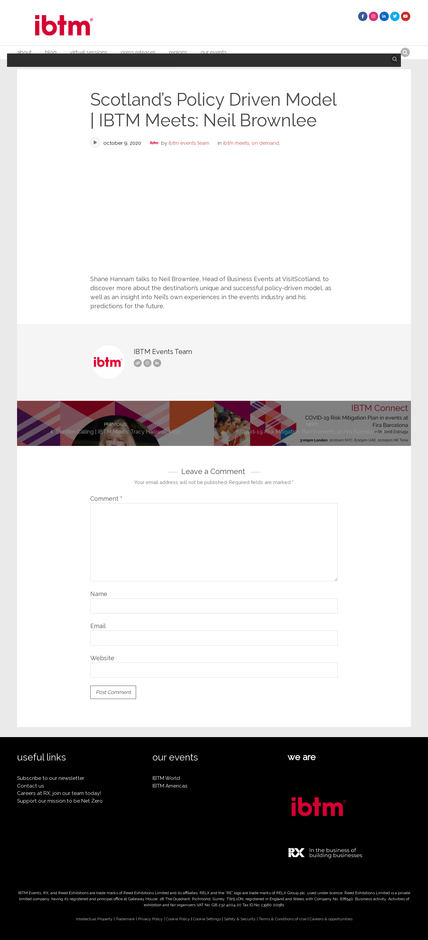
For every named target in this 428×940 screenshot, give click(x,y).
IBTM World (166, 778)
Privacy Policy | (152, 919)
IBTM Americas (170, 786)
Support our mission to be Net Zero (60, 801)
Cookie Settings (207, 919)
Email (97, 625)
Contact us (30, 786)
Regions (178, 52)
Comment (106, 498)
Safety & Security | (241, 919)
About (24, 52)
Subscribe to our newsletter (50, 778)
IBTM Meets (236, 143)
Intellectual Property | (96, 919)
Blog (51, 52)
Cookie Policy (178, 919)
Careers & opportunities (331, 919)
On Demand (265, 143)
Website (102, 658)
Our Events (214, 52)
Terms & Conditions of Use (283, 919)
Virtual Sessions (88, 52)
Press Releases (138, 52)
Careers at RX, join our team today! (59, 793)
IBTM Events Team (189, 143)
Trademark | (127, 919)
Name (98, 593)
